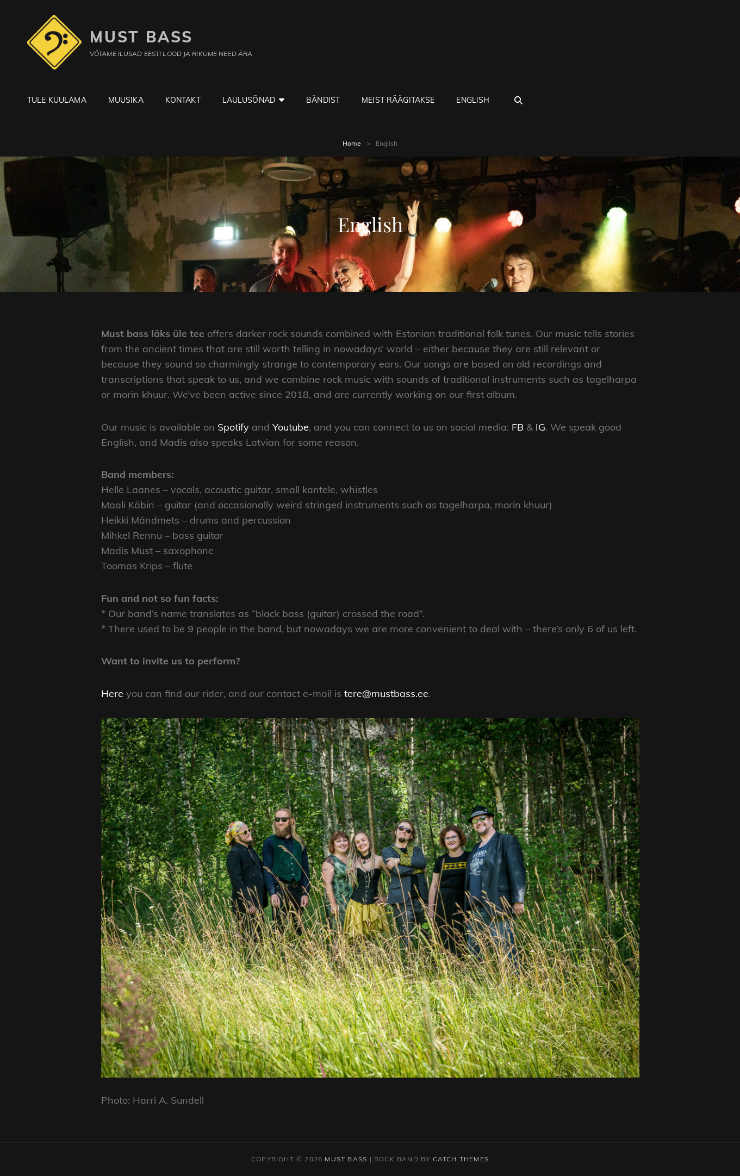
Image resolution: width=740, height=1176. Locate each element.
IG (540, 427)
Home (352, 143)
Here (112, 693)
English (472, 100)
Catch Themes (461, 1159)
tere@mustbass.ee (386, 693)
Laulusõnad (248, 100)
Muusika (126, 100)
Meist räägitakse (398, 100)
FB (518, 427)
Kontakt (183, 100)
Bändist (323, 100)
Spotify (233, 427)
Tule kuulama (56, 100)
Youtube (290, 427)
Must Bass (141, 36)
